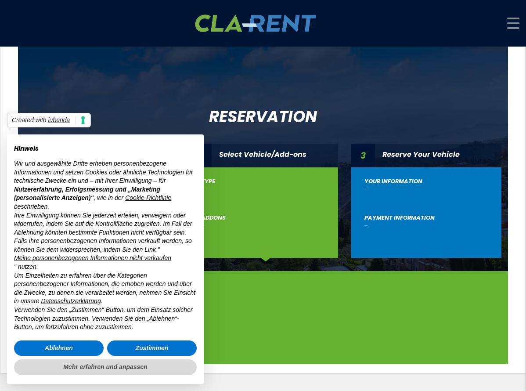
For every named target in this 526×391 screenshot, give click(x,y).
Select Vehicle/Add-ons (262, 154)
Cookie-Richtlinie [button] (148, 197)
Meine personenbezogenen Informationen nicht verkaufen (92, 257)
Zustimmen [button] (152, 347)
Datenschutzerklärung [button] (71, 300)
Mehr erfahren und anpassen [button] (105, 366)
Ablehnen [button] (59, 347)
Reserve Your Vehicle (421, 154)
